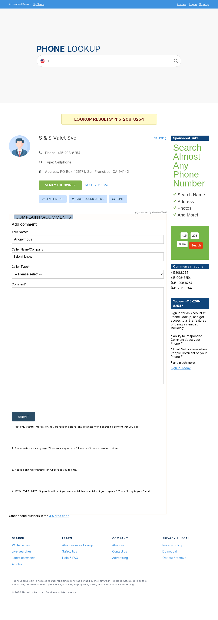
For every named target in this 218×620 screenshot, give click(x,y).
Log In (193, 4)
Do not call (169, 572)
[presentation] (44, 419)
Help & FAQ (70, 578)
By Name (38, 4)
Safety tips (69, 572)
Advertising (120, 578)
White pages (21, 565)
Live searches (22, 572)
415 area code (59, 536)
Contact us (119, 572)
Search (196, 245)
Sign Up (204, 4)
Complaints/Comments (43, 217)
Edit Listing (159, 137)
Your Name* (20, 232)
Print (120, 198)
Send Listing (54, 198)
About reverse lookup (77, 565)
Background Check (90, 198)
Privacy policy (172, 565)
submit (23, 437)
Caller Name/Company (27, 249)
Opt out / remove (174, 578)
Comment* (19, 284)
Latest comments (23, 578)
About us (118, 565)
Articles (181, 4)
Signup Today (181, 368)
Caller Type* (21, 266)
